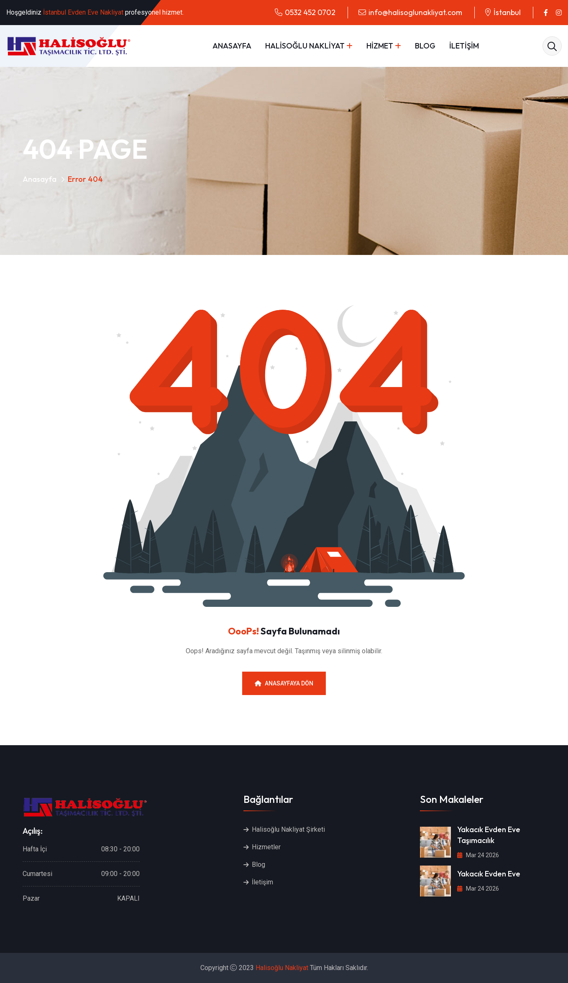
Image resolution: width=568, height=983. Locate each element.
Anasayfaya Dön (284, 683)
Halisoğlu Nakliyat (282, 968)
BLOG (425, 46)
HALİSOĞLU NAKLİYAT (305, 46)
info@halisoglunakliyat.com (415, 12)
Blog (258, 864)
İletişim (262, 882)
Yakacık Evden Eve (488, 874)
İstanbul (507, 12)
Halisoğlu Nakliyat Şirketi (288, 829)
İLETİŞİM (464, 46)
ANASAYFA (231, 46)
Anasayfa (39, 179)
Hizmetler (266, 847)
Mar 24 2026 (478, 855)
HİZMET (379, 46)
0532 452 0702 (310, 12)
